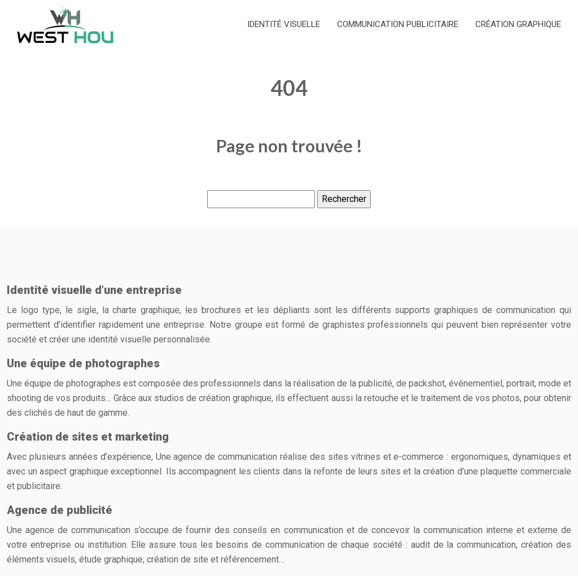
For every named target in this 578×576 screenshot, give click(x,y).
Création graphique (518, 24)
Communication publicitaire (397, 24)
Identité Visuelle (283, 24)
